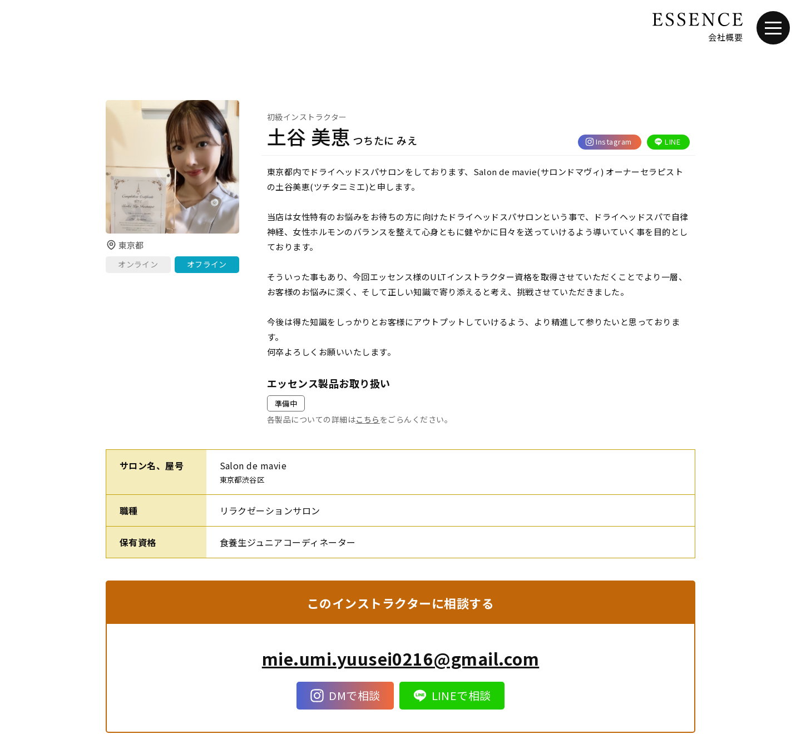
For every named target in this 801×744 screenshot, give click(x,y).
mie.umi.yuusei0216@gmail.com (400, 658)
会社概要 (725, 37)
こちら (367, 419)
